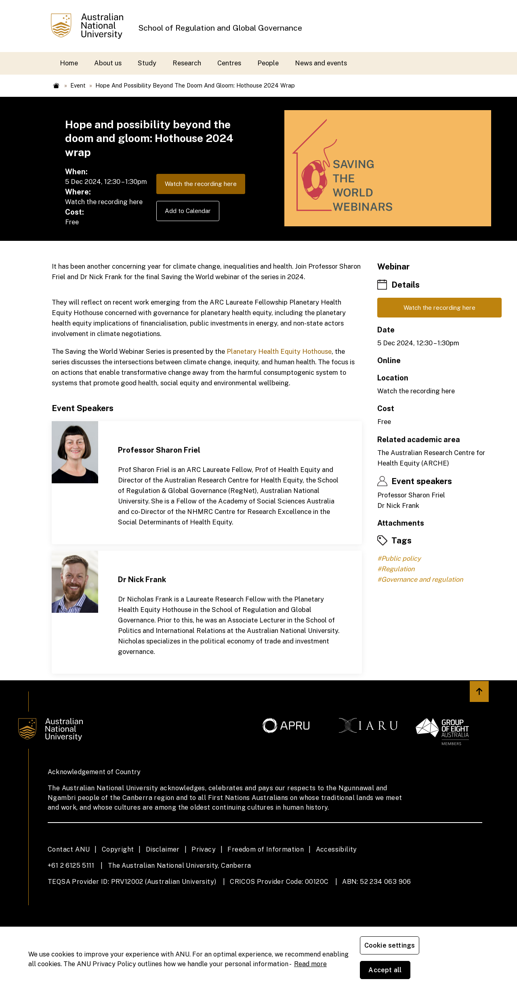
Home (69, 63)
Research (186, 63)
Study (147, 63)
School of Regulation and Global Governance (220, 27)
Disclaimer (163, 906)
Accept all (454, 971)
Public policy (401, 617)
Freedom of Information (265, 906)
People (268, 63)
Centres (229, 63)
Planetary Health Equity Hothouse (279, 408)
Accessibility (336, 906)
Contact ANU (69, 906)
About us (108, 63)
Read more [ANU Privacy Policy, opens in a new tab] (310, 976)
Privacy (203, 906)
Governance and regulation (422, 638)
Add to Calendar (99, 273)
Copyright (118, 906)
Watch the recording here (112, 245)
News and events (321, 63)
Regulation (397, 627)
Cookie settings (391, 971)
